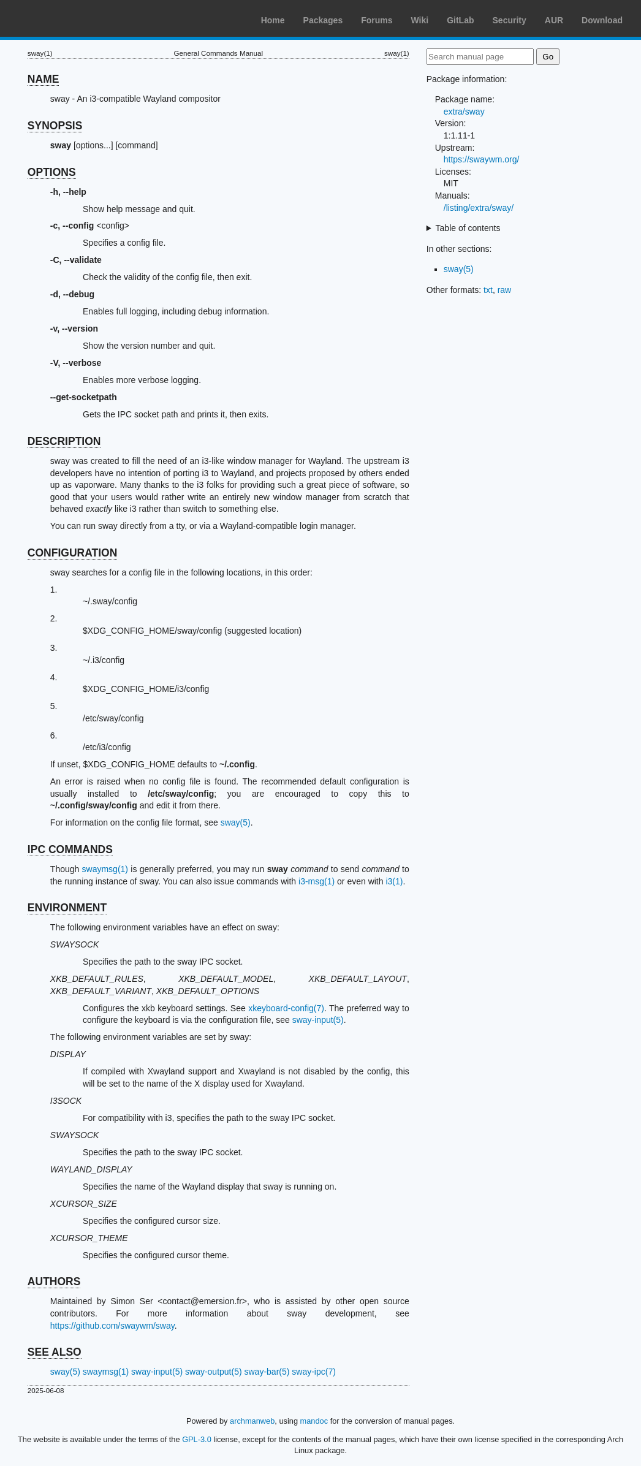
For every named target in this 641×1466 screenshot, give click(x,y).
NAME (43, 79)
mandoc (314, 1421)
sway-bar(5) (267, 1372)
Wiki (420, 20)
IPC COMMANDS (70, 849)
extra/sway (464, 111)
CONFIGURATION (72, 553)
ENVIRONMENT (67, 908)
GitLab (460, 20)
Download (602, 20)
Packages (323, 20)
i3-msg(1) (316, 881)
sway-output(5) (213, 1372)
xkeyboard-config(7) (286, 1008)
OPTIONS (52, 172)
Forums (376, 20)
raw (505, 290)
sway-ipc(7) (314, 1372)
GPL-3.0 (196, 1439)
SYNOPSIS (55, 126)
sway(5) (236, 822)
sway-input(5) (318, 1020)
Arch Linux (67, 18)
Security (509, 20)
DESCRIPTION (64, 441)
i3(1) (394, 881)
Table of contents (468, 228)
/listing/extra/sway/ (479, 208)
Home (273, 20)
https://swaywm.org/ (482, 159)
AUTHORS (54, 1281)
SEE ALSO (55, 1352)
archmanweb (252, 1421)
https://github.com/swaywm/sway (112, 1326)
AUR (554, 20)
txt (488, 290)
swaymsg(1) (105, 869)
